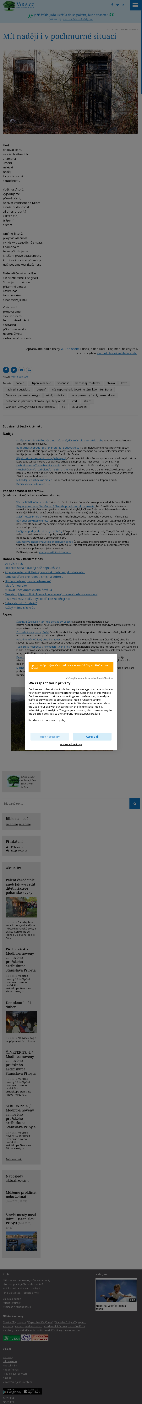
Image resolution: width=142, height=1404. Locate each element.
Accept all (92, 736)
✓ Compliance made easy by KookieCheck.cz (89, 678)
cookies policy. (57, 720)
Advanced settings (71, 744)
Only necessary (50, 736)
